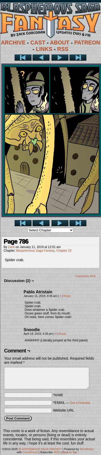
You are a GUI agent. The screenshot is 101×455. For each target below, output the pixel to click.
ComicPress (30, 452)
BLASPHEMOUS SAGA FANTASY (40, 449)
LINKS (44, 49)
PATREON (87, 43)
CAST (37, 43)
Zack (11, 247)
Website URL (63, 410)
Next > (60, 57)
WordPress (87, 449)
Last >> (77, 57)
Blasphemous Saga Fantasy (35, 250)
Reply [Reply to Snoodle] (62, 333)
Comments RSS (85, 276)
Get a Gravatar (80, 403)
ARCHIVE (13, 43)
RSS (62, 49)
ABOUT (59, 43)
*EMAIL (71, 403)
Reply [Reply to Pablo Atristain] (66, 295)
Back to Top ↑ (70, 452)
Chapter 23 (63, 250)
